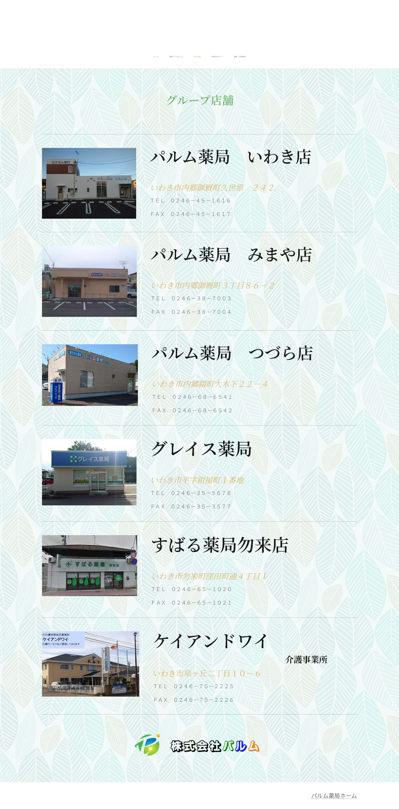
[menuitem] (180, 56)
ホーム (348, 795)
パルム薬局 (325, 795)
